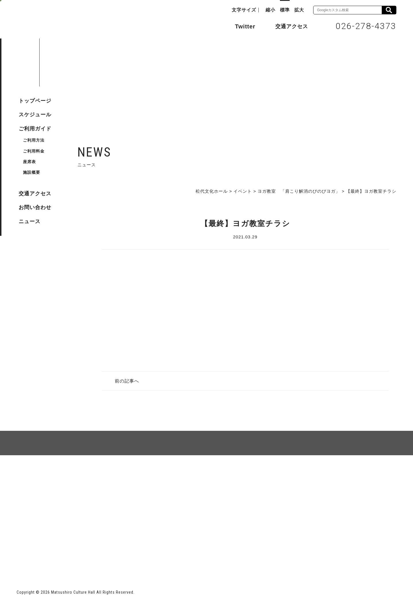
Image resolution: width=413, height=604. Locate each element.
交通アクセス (287, 26)
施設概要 (31, 172)
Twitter (239, 26)
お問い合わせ (35, 207)
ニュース (29, 221)
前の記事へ (127, 381)
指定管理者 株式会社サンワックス (120, 557)
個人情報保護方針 (86, 476)
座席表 (29, 161)
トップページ (35, 101)
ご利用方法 (33, 140)
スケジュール (35, 114)
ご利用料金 (33, 151)
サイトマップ (38, 476)
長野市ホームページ (39, 557)
